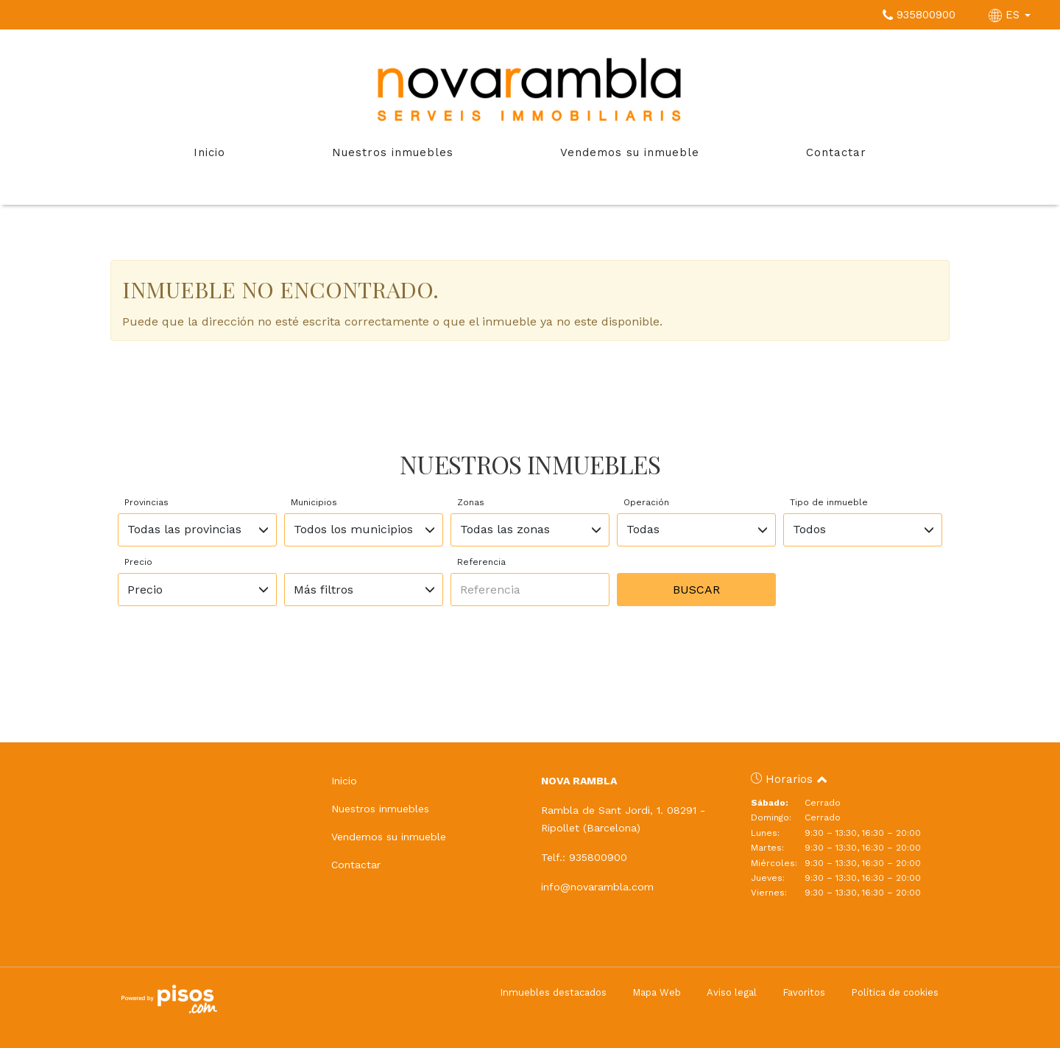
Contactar (836, 152)
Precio (138, 562)
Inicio (209, 152)
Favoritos (803, 992)
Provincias (146, 502)
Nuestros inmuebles (392, 152)
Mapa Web (656, 992)
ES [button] (1011, 14)
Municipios (314, 502)
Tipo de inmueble (829, 502)
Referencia (481, 562)
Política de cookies (895, 992)
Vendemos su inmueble (629, 152)
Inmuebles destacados (553, 992)
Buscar (696, 590)
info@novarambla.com (597, 887)
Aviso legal (732, 992)
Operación (646, 502)
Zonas (470, 502)
